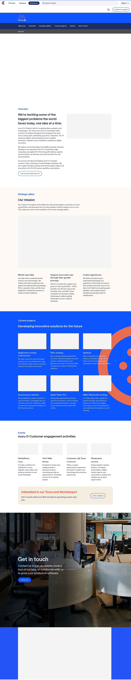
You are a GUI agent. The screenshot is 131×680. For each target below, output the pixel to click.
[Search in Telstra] (79, 3)
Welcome (21, 26)
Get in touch (83, 26)
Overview (32, 26)
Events (72, 26)
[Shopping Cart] (108, 9)
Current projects (60, 26)
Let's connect (98, 496)
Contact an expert (121, 9)
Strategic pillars (45, 26)
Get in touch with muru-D (29, 173)
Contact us (24, 580)
